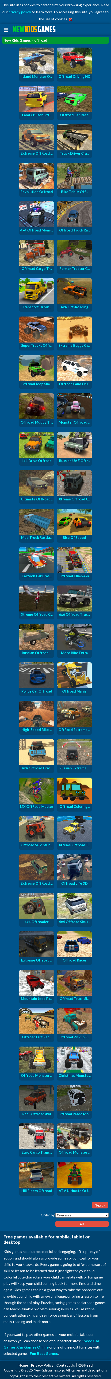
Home (23, 1365)
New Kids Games (17, 40)
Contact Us (65, 1365)
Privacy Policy (42, 1365)
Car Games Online (33, 1347)
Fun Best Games (44, 1353)
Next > (100, 1205)
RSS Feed (85, 1365)
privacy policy (19, 12)
